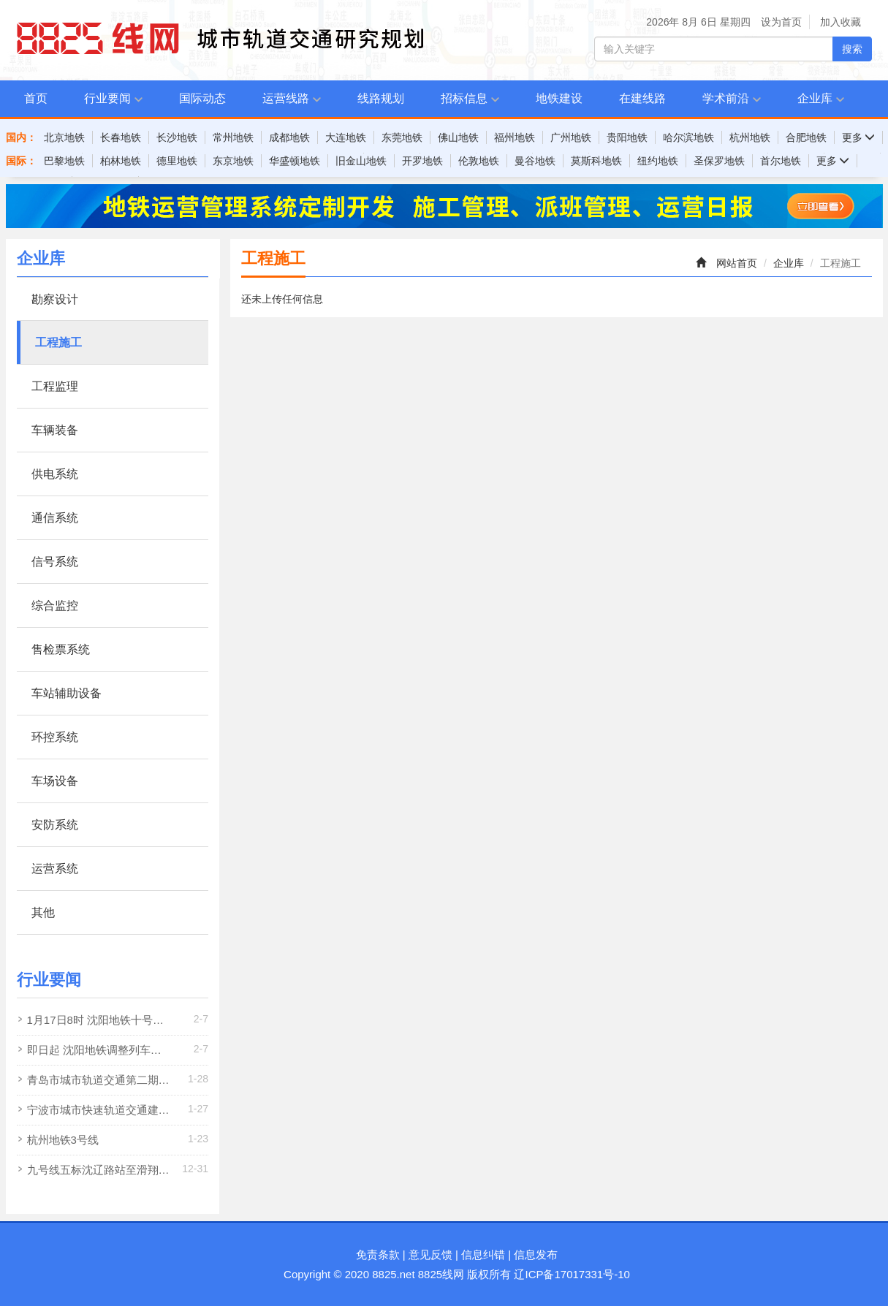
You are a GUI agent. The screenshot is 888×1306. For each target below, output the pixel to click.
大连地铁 (345, 137)
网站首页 (736, 263)
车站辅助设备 (66, 693)
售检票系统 (60, 649)
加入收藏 (840, 22)
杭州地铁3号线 (63, 1140)
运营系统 (54, 868)
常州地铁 (233, 137)
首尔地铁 (780, 161)
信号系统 (54, 561)
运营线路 (285, 98)
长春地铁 (120, 137)
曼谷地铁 (535, 161)
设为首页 (781, 22)
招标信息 (464, 98)
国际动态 (202, 98)
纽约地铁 (657, 161)
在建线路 (642, 98)
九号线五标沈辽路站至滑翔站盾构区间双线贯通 (98, 1174)
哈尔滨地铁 (688, 137)
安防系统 (54, 825)
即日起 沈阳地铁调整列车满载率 (94, 1054)
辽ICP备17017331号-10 (571, 1274)
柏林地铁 (120, 161)
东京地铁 (233, 161)
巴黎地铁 (64, 161)
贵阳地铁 (627, 137)
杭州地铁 (749, 137)
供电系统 (54, 474)
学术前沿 (725, 98)
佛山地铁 (458, 137)
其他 (43, 912)
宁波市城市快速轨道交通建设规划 (98, 1114)
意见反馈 (430, 1254)
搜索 (852, 49)
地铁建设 (559, 98)
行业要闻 (107, 98)
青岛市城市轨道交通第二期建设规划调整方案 (98, 1084)
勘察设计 (54, 299)
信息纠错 (483, 1254)
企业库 (814, 98)
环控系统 (54, 737)
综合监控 (54, 605)
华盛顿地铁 (294, 161)
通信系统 (54, 518)
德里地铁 (176, 161)
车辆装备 (54, 430)
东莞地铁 (402, 137)
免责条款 (378, 1254)
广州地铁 (570, 137)
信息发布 (536, 1254)
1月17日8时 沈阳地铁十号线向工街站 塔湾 (95, 1024)
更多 (859, 137)
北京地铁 (64, 137)
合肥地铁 (806, 137)
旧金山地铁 (361, 161)
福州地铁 (514, 137)
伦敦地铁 (478, 161)
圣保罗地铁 (719, 161)
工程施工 (58, 342)
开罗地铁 (422, 161)
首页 (36, 98)
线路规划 (380, 98)
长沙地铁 (176, 137)
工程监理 (54, 386)
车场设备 (54, 781)
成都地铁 (289, 137)
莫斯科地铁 (596, 161)
